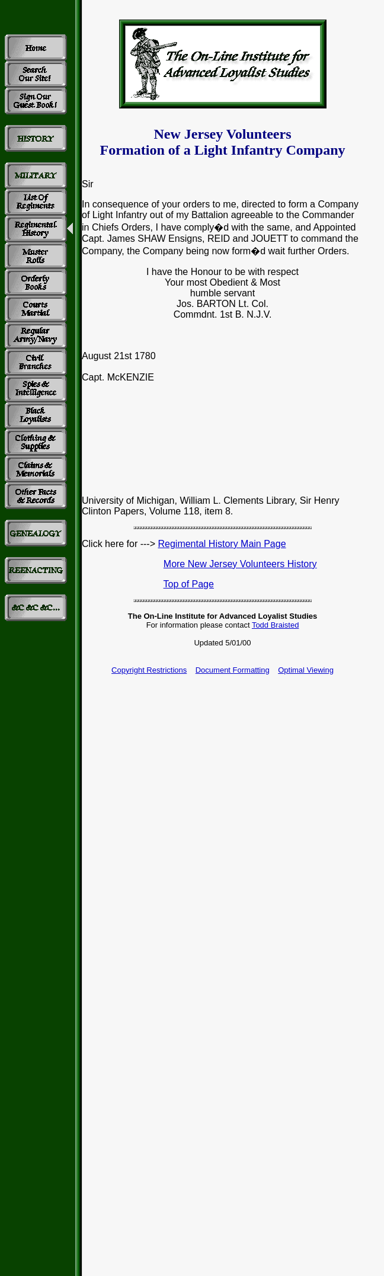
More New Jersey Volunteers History (240, 564)
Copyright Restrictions (149, 670)
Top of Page (189, 584)
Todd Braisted (275, 625)
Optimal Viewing (306, 670)
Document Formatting (233, 670)
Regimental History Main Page (222, 544)
